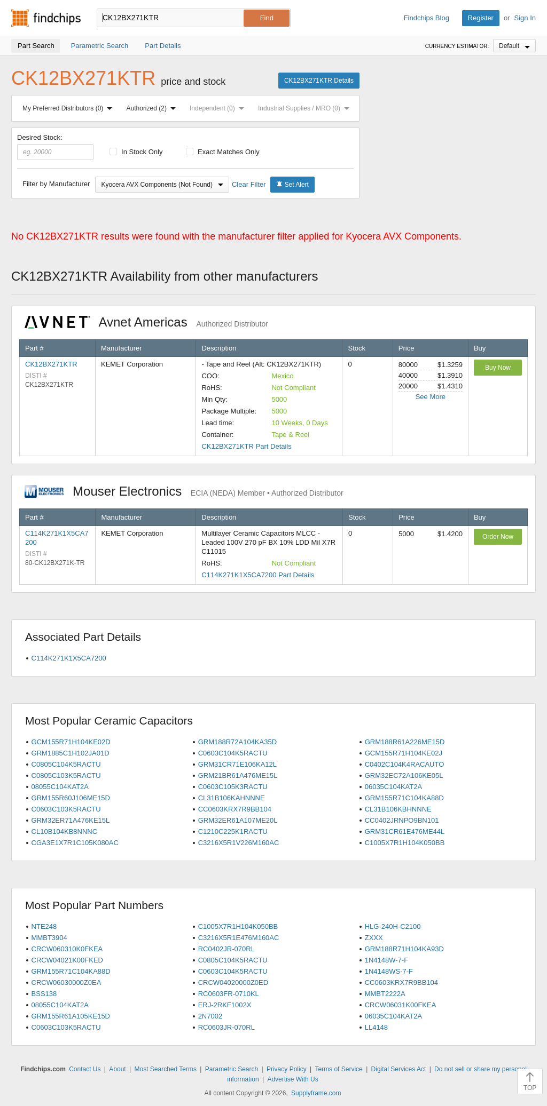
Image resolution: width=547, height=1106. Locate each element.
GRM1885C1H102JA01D (71, 753)
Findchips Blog (426, 18)
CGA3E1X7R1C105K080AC (75, 843)
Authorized (153, 108)
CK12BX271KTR (51, 364)
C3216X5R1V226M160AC (238, 843)
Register (481, 18)
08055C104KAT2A (60, 787)
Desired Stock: (55, 146)
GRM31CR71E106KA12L (237, 764)
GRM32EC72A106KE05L (404, 775)
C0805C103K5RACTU (66, 775)
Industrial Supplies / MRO (306, 108)
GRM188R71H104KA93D (404, 949)
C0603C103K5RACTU (66, 809)
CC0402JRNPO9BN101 (402, 820)
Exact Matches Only (223, 152)
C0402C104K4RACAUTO (404, 764)
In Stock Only (136, 152)
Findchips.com (46, 18)
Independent (219, 108)
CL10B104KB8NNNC (65, 831)
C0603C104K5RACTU (233, 753)
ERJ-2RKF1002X (225, 1005)
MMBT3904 (49, 938)
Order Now (497, 536)
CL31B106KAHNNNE (231, 798)
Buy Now (498, 367)
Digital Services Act (398, 1069)
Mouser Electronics (184, 491)
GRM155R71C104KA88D (404, 798)
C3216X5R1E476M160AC (238, 938)
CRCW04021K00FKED (67, 960)
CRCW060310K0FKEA (67, 949)
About (117, 1069)
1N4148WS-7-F (389, 971)
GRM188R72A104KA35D (237, 742)
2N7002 (210, 1016)
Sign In (525, 18)
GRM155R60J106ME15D (71, 798)
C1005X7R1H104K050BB (405, 843)
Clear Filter (249, 184)
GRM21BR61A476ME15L (238, 775)
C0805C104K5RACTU (66, 764)
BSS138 (44, 994)
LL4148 (376, 1027)
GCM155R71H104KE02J (403, 753)
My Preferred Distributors (69, 108)
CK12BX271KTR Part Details (246, 446)
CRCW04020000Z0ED (233, 982)
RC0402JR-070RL (226, 949)
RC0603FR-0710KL (228, 994)
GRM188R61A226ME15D (405, 742)
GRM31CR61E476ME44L (405, 831)
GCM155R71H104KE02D (71, 742)
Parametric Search (231, 1069)
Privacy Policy (287, 1069)
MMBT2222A (385, 994)
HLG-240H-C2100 (393, 926)
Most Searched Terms (165, 1069)
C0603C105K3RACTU (233, 787)
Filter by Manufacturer (56, 184)
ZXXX (374, 938)
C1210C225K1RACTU (233, 831)
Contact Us (84, 1069)
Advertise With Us (292, 1079)
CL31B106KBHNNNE (398, 809)
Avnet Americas (146, 322)
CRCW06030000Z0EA (66, 982)
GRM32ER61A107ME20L (238, 820)
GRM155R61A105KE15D (71, 1016)
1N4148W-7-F (386, 960)
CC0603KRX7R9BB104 (234, 809)
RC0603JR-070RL (226, 1027)
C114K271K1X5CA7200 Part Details (257, 575)
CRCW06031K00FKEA (400, 1005)
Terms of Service (338, 1069)
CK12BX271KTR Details (319, 80)
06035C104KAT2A (393, 787)
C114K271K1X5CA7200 (69, 658)
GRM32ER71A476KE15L (71, 820)
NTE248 (44, 926)
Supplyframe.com (316, 1093)
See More (431, 397)
